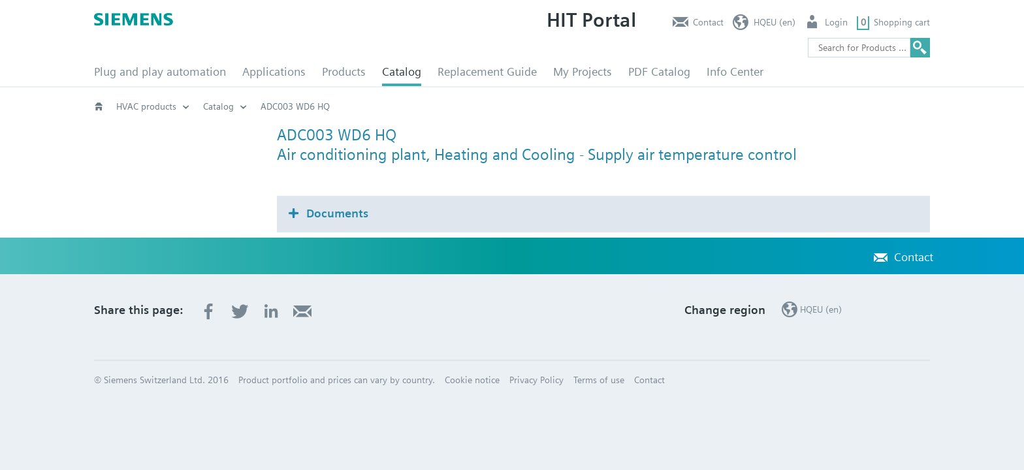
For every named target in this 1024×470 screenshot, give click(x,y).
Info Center (735, 71)
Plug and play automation (160, 71)
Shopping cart (902, 22)
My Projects (582, 71)
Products (344, 71)
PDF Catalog (659, 71)
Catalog (401, 71)
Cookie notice (472, 380)
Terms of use (598, 380)
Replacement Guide (487, 71)
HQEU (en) (774, 22)
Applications (274, 71)
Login (836, 22)
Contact (708, 22)
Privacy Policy (536, 380)
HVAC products (146, 106)
